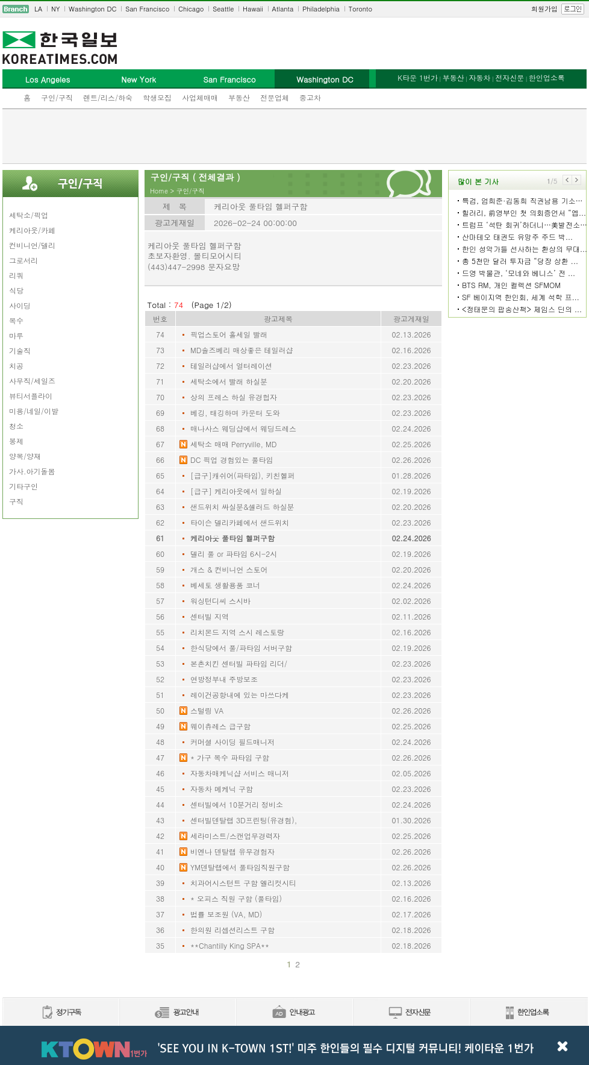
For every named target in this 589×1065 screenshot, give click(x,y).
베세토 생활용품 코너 (225, 585)
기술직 (20, 350)
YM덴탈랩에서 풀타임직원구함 (240, 867)
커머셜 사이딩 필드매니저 (232, 742)
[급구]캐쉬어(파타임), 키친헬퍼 (242, 475)
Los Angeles (47, 79)
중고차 (310, 97)
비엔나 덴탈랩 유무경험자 (232, 851)
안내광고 (293, 1012)
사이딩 (20, 305)
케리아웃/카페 (32, 230)
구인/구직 (57, 97)
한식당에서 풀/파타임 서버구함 (241, 647)
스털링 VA (206, 710)
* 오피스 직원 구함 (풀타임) (236, 898)
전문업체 (274, 97)
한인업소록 (547, 77)
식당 (16, 290)
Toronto (360, 8)
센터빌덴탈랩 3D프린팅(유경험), (243, 820)
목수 (16, 320)
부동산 (239, 97)
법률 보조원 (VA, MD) (226, 914)
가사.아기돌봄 (32, 471)
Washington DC (92, 8)
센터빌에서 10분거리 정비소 (236, 804)
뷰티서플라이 (30, 396)
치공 (16, 365)
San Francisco (147, 8)
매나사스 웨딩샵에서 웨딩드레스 (243, 428)
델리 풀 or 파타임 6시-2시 (233, 553)
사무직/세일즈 (32, 380)
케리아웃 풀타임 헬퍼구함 (232, 538)
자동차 (479, 77)
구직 (16, 501)
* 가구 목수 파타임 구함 (229, 757)
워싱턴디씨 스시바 (220, 600)
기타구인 (23, 486)
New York (138, 79)
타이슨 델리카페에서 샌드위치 (239, 522)
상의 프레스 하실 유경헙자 (233, 397)
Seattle (223, 8)
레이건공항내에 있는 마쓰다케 (239, 695)
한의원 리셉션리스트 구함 (232, 930)
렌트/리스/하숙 (107, 97)
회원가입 (544, 8)
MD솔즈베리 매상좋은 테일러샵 (241, 350)
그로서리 (23, 260)
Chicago (191, 8)
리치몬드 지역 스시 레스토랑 (237, 632)
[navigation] (294, 9)
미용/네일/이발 (33, 411)
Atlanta (283, 8)
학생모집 (157, 97)
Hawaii (253, 8)
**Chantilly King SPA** (229, 945)
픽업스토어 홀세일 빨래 (228, 334)
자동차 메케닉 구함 (221, 789)
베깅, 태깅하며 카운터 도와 (235, 412)
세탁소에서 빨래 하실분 (228, 381)
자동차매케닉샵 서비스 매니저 (239, 773)
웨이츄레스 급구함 (220, 726)
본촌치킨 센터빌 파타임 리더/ (238, 663)
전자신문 (509, 77)
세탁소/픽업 (28, 215)
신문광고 (177, 1012)
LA (38, 8)
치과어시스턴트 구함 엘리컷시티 (243, 883)
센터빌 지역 (209, 616)
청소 (16, 426)
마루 (16, 335)
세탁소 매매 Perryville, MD (233, 444)
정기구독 (60, 1012)
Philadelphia (321, 8)
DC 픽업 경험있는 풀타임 (231, 459)
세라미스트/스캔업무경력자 (235, 836)
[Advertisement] (294, 136)
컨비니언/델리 (32, 245)
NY (55, 8)
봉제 (16, 441)
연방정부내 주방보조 (224, 679)
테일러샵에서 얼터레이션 (231, 365)
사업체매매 (200, 97)
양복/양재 (25, 456)
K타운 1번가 (417, 77)
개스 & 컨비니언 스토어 (229, 569)
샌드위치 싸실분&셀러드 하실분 (242, 506)
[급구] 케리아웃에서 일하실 (236, 491)
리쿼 (16, 275)
